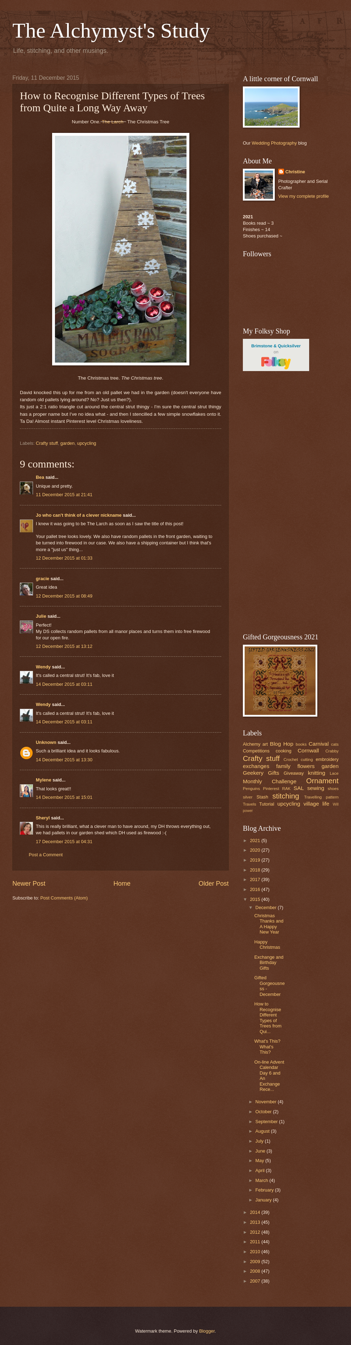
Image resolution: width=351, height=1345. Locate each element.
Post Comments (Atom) (64, 898)
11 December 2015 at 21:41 (64, 494)
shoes (333, 788)
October (264, 1111)
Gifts (273, 773)
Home (121, 883)
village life (316, 804)
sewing (315, 788)
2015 (255, 899)
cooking (283, 750)
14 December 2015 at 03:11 (64, 684)
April (260, 1170)
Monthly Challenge (269, 781)
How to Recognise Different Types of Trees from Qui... (268, 1017)
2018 (255, 870)
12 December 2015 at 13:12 (64, 646)
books (301, 744)
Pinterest (271, 788)
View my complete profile (303, 196)
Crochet (291, 759)
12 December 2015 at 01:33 (64, 558)
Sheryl (43, 817)
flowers (306, 766)
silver (247, 797)
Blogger (207, 1331)
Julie (41, 616)
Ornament (322, 781)
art (265, 744)
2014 (255, 1212)
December (266, 907)
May (260, 1160)
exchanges (256, 766)
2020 (255, 850)
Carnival (318, 744)
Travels (249, 804)
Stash (262, 797)
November (266, 1101)
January (264, 1200)
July (259, 1141)
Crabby (332, 751)
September (267, 1121)
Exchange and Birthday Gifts (268, 962)
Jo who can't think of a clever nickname (79, 515)
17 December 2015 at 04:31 (64, 841)
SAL (299, 788)
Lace (334, 773)
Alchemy (251, 744)
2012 (255, 1232)
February (265, 1190)
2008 (255, 1271)
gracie (42, 578)
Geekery (253, 773)
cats (335, 744)
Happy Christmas (267, 944)
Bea (40, 477)
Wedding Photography (274, 143)
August (263, 1131)
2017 (255, 879)
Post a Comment (46, 854)
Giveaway (294, 773)
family (283, 766)
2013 (255, 1222)
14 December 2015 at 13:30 (64, 759)
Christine (295, 171)
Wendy (43, 666)
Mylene (43, 780)
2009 (255, 1261)
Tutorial (266, 804)
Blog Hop (281, 744)
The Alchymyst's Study (111, 30)
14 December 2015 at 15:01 (64, 797)
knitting (316, 773)
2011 (255, 1241)
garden (67, 443)
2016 (255, 889)
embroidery (327, 759)
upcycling (86, 443)
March (262, 1180)
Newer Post (28, 883)
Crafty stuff (47, 443)
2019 (255, 860)
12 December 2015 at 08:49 (64, 596)
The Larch (113, 121)
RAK (286, 788)
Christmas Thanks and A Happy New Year (268, 924)
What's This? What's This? (267, 1046)
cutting (307, 759)
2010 (255, 1251)
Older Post (214, 883)
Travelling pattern (321, 797)
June (261, 1151)
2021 (255, 840)
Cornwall (308, 750)
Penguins (251, 788)
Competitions (256, 750)
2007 (255, 1281)
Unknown (46, 742)
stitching (285, 796)
